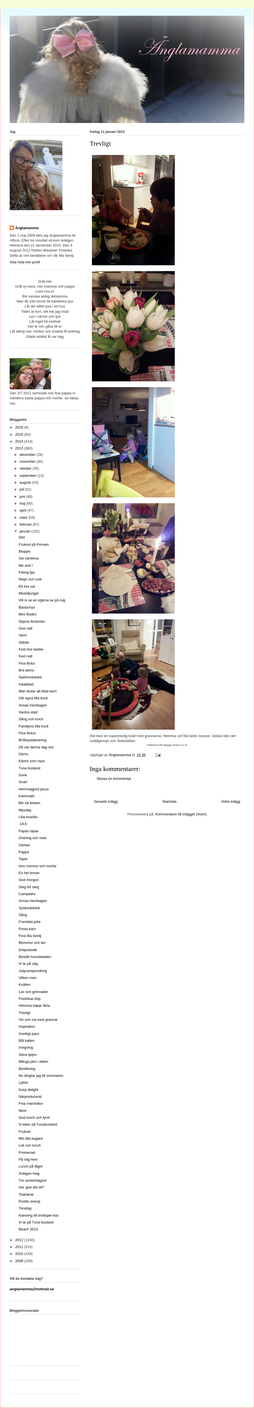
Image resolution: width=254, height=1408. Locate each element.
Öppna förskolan (31, 621)
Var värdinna (28, 558)
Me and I (25, 565)
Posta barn (27, 929)
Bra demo (26, 670)
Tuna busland (29, 768)
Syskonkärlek (29, 908)
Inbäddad (25, 684)
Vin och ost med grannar (37, 1020)
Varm (22, 635)
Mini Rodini (27, 614)
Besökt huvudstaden (34, 957)
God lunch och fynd (33, 1117)
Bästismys (26, 607)
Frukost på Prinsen (33, 544)
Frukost (24, 1131)
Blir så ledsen (29, 803)
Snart (22, 782)
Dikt (21, 537)
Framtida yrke (29, 922)
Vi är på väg (28, 964)
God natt (25, 628)
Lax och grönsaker (33, 992)
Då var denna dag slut (36, 747)
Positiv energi (29, 1201)
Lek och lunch (29, 1145)
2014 (19, 441)
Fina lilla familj (29, 936)
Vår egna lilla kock (33, 698)
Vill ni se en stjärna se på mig (41, 600)
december (28, 455)
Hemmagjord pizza (33, 789)
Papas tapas (28, 831)
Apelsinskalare (30, 677)
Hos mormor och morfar (37, 866)
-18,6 (22, 824)
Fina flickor (27, 733)
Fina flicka (26, 663)
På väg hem (28, 1159)
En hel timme (28, 873)
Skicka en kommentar (114, 779)
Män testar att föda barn (37, 691)
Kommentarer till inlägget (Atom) (181, 814)
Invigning (25, 1047)
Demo (23, 754)
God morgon (28, 880)
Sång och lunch (30, 719)
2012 (19, 1240)
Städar (23, 642)
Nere (22, 1111)
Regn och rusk (30, 579)
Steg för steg (28, 887)
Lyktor (23, 1082)
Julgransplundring (32, 971)
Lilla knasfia (27, 817)
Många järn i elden (33, 1061)
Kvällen (24, 985)
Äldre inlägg (230, 801)
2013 (19, 448)
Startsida (169, 801)
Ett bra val (26, 586)
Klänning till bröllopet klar (38, 1215)
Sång (22, 915)
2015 (19, 434)
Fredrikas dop (29, 999)
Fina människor (30, 1103)
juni (23, 496)
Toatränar (26, 1194)
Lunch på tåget (30, 1166)
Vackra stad (27, 712)
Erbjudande (27, 950)
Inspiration (26, 1026)
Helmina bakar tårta (34, 1005)
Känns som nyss (31, 761)
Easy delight (28, 1090)
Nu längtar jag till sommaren (40, 1076)
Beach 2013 (28, 1229)
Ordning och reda (32, 838)
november (28, 461)
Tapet (22, 859)
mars (24, 517)
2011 (19, 1247)
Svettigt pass (28, 1034)
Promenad (26, 1152)
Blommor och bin (32, 943)
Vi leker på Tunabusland (37, 1124)
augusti (26, 482)
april (23, 510)
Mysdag (24, 810)
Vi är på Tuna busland (35, 1222)
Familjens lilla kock (33, 726)
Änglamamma (27, 228)
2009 (19, 1261)
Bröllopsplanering (32, 740)
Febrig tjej (26, 572)
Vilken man (27, 978)
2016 (19, 427)
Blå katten (26, 1040)
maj (23, 503)
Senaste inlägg (106, 801)
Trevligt (24, 1013)
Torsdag (24, 1208)
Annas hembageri (32, 705)
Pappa (23, 852)
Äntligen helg (28, 1173)
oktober (26, 468)
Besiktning (26, 1069)
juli (22, 489)
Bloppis (24, 551)
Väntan (24, 845)
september (29, 475)
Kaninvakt (26, 796)
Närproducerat (29, 1096)
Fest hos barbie (30, 649)
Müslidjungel (28, 593)
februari (26, 524)
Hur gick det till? (31, 1187)
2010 (19, 1254)
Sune (22, 775)
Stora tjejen (27, 1055)
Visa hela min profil (25, 262)
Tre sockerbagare (32, 1180)
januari (25, 531)
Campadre (26, 894)
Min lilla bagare (30, 1138)
